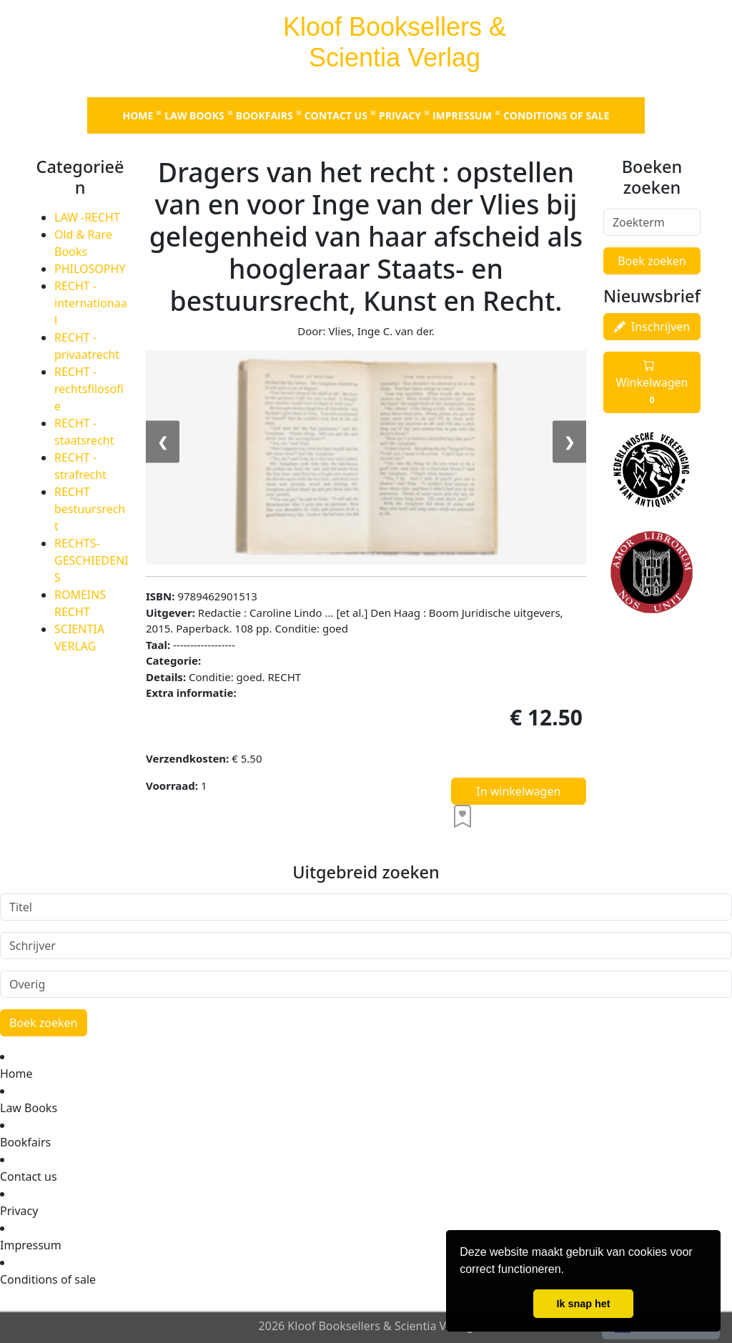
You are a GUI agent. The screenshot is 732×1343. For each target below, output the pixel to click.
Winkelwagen (652, 382)
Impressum (462, 115)
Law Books (194, 115)
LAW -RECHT (87, 217)
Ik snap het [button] (583, 1303)
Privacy (400, 115)
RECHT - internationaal (90, 303)
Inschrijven (652, 326)
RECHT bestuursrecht (89, 509)
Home (137, 115)
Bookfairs (264, 115)
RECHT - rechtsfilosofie (89, 389)
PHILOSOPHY (89, 269)
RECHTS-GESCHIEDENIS (91, 560)
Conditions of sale (556, 115)
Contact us (336, 115)
